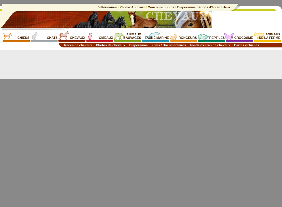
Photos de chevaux (110, 45)
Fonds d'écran (209, 7)
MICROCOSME (242, 37)
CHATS (52, 37)
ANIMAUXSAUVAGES (132, 35)
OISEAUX (106, 37)
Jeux (226, 7)
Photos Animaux (132, 7)
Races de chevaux (78, 45)
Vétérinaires (108, 7)
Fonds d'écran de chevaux (210, 45)
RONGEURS (187, 37)
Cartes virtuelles (246, 45)
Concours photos (161, 7)
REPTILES (217, 37)
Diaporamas (186, 7)
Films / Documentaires (169, 45)
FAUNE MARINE (157, 37)
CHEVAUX (77, 37)
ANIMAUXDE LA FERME (269, 35)
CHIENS (23, 37)
